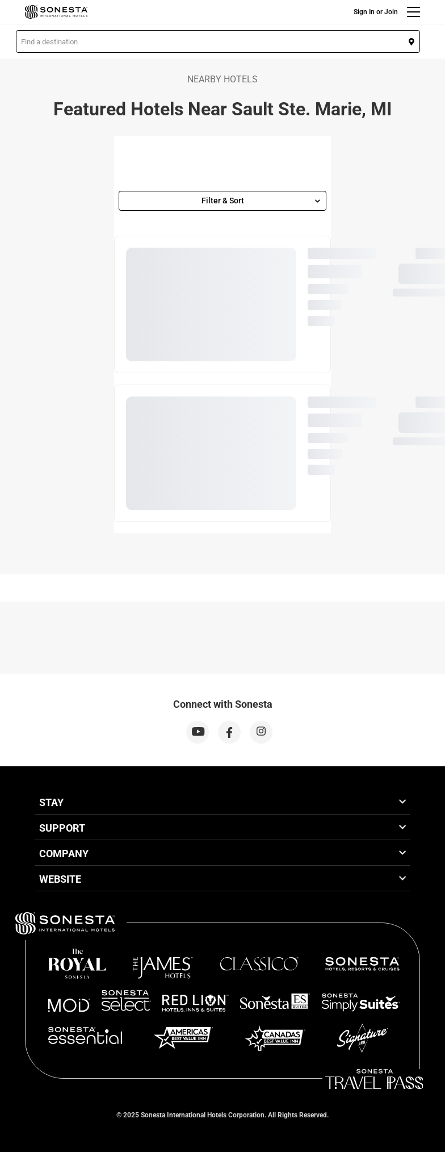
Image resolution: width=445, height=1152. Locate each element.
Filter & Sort (261, 200)
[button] (218, 41)
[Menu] (413, 12)
